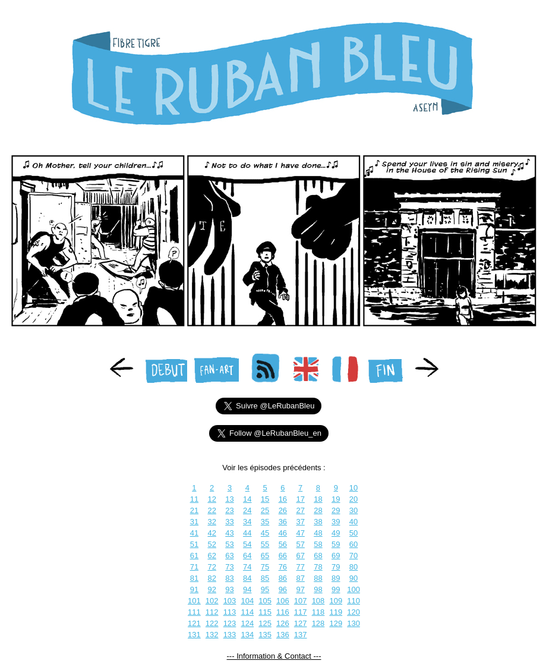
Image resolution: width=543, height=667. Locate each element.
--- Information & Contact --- (274, 656)
